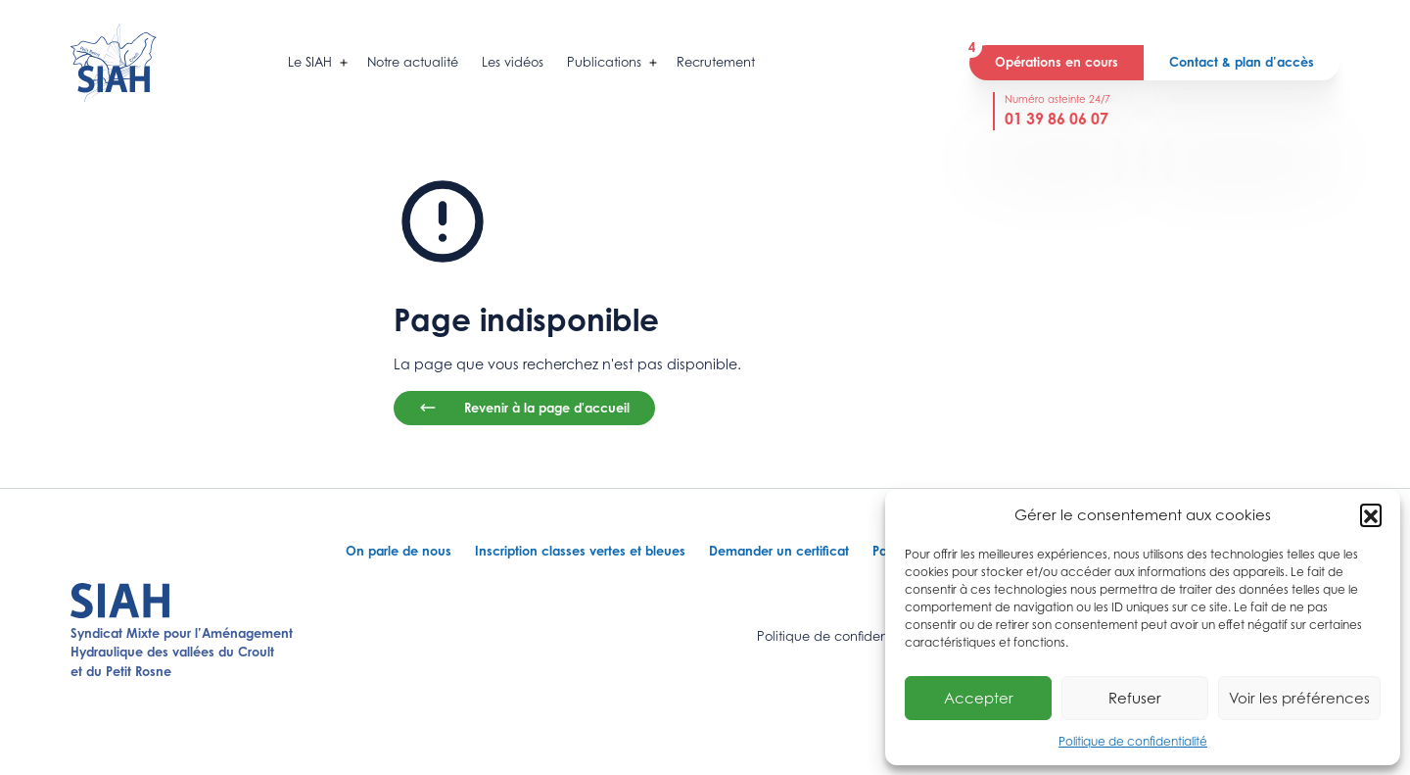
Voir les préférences (1299, 697)
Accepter (978, 697)
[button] (1371, 514)
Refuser (1134, 697)
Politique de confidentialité (1132, 741)
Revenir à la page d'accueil (524, 407)
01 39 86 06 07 (1056, 118)
